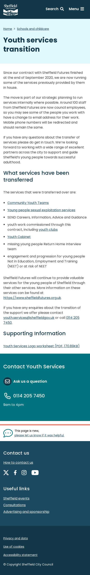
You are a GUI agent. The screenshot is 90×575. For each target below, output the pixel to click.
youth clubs (48, 229)
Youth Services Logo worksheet (41, 346)
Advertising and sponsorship (26, 511)
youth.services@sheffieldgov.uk (28, 317)
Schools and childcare (33, 29)
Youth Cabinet (19, 236)
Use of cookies (13, 547)
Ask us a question (30, 381)
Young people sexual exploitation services (41, 210)
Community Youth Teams (28, 202)
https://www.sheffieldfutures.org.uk (32, 297)
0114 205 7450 (29, 396)
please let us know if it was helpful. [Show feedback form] (39, 435)
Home (7, 29)
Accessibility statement (20, 555)
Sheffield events (16, 498)
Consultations (14, 505)
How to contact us (18, 462)
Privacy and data (15, 538)
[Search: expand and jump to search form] (54, 9)
